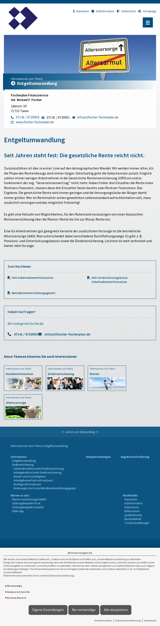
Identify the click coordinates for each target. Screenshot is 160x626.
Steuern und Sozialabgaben (30, 476)
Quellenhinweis (133, 515)
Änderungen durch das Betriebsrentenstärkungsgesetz (45, 488)
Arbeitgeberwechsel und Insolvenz (33, 480)
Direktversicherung (23, 464)
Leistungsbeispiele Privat (26, 503)
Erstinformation (103, 620)
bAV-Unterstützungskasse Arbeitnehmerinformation (109, 280)
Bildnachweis (132, 511)
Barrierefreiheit (132, 519)
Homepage (147, 11)
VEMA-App (18, 511)
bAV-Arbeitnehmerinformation (32, 278)
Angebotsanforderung (135, 456)
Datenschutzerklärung (128, 620)
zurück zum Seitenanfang (80, 432)
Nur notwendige (84, 610)
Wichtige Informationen (27, 484)
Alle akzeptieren (116, 610)
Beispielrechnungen (98, 456)
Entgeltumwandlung (24, 460)
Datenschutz (126, 11)
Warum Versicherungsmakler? (29, 499)
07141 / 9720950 (26, 334)
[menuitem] (43, 472)
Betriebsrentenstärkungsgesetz (33, 293)
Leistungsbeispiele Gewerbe (28, 507)
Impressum (150, 620)
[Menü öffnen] (148, 22)
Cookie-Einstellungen (136, 523)
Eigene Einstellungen (48, 610)
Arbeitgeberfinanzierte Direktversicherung (37, 472)
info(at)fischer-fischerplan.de (67, 334)
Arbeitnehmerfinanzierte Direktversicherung (39, 468)
